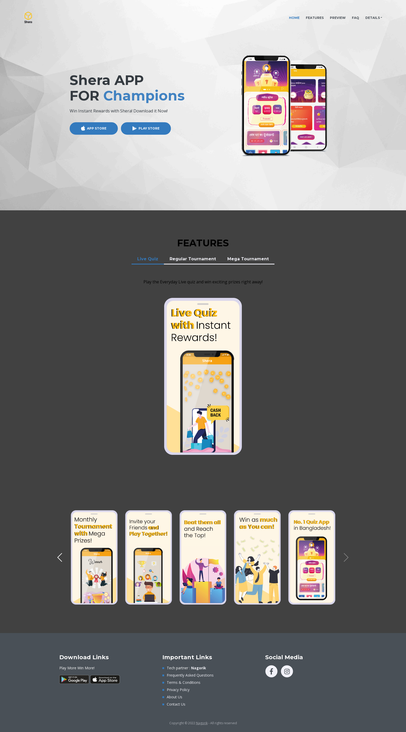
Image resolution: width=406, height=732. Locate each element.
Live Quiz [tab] (147, 258)
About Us (174, 696)
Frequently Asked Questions (190, 675)
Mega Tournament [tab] (248, 258)
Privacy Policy (178, 689)
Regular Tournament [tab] (193, 258)
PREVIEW (338, 18)
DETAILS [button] (372, 18)
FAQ (355, 18)
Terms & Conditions (183, 682)
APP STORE (96, 128)
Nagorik (202, 723)
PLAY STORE (149, 128)
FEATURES (315, 18)
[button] (60, 557)
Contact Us (176, 704)
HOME (296, 16)
